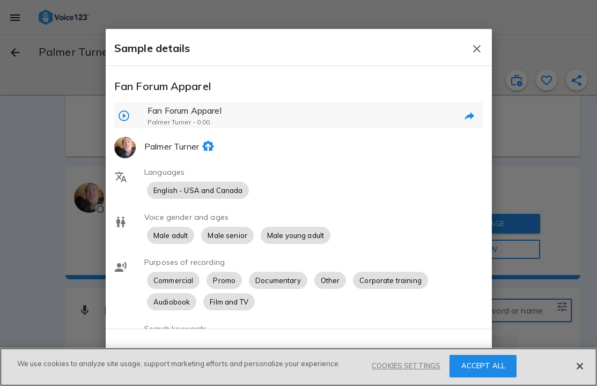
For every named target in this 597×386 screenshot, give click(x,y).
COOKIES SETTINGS (406, 365)
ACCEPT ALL (483, 365)
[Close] (580, 366)
